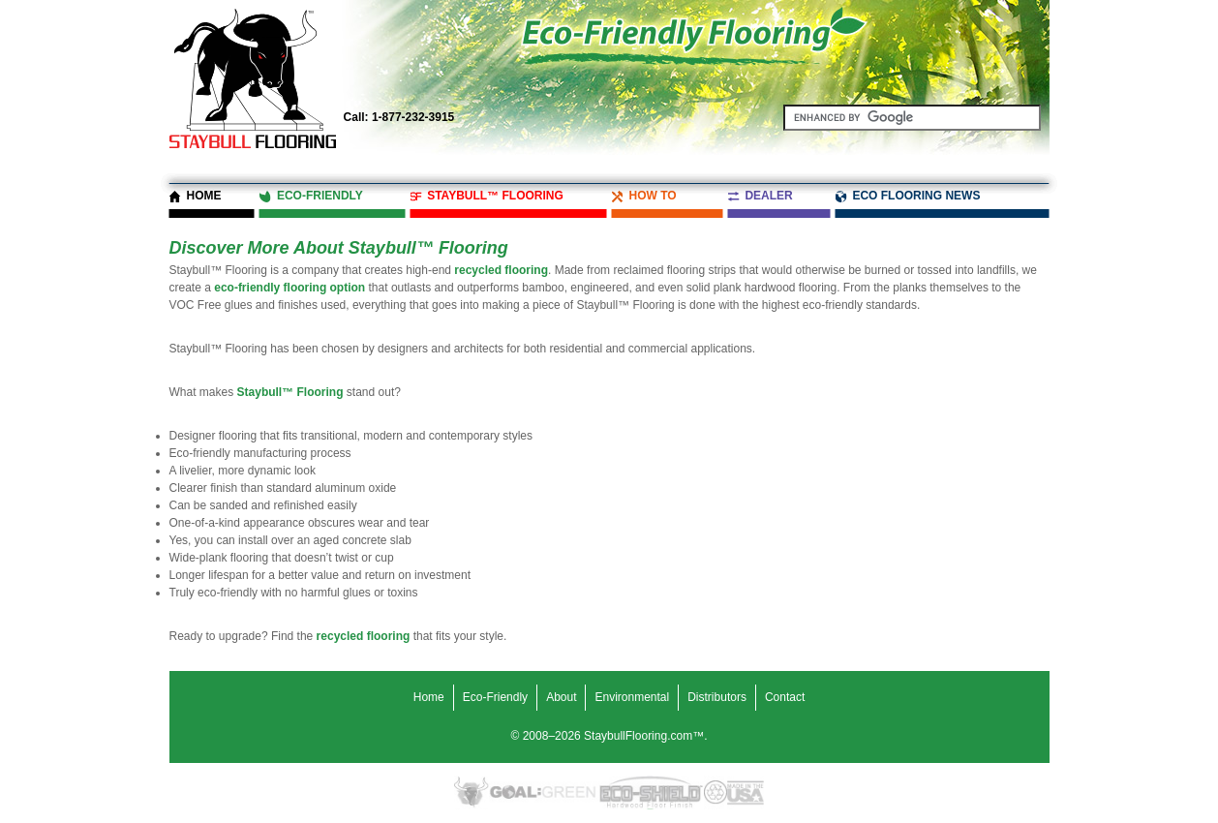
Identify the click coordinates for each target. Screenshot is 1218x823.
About (561, 697)
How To (652, 195)
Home (204, 195)
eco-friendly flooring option (289, 287)
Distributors (716, 697)
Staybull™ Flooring (495, 195)
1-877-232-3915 (399, 117)
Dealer (768, 195)
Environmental (631, 697)
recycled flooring (501, 270)
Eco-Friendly (320, 195)
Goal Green (542, 792)
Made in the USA (745, 792)
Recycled (715, 792)
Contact (785, 697)
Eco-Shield (650, 792)
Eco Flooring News (916, 195)
